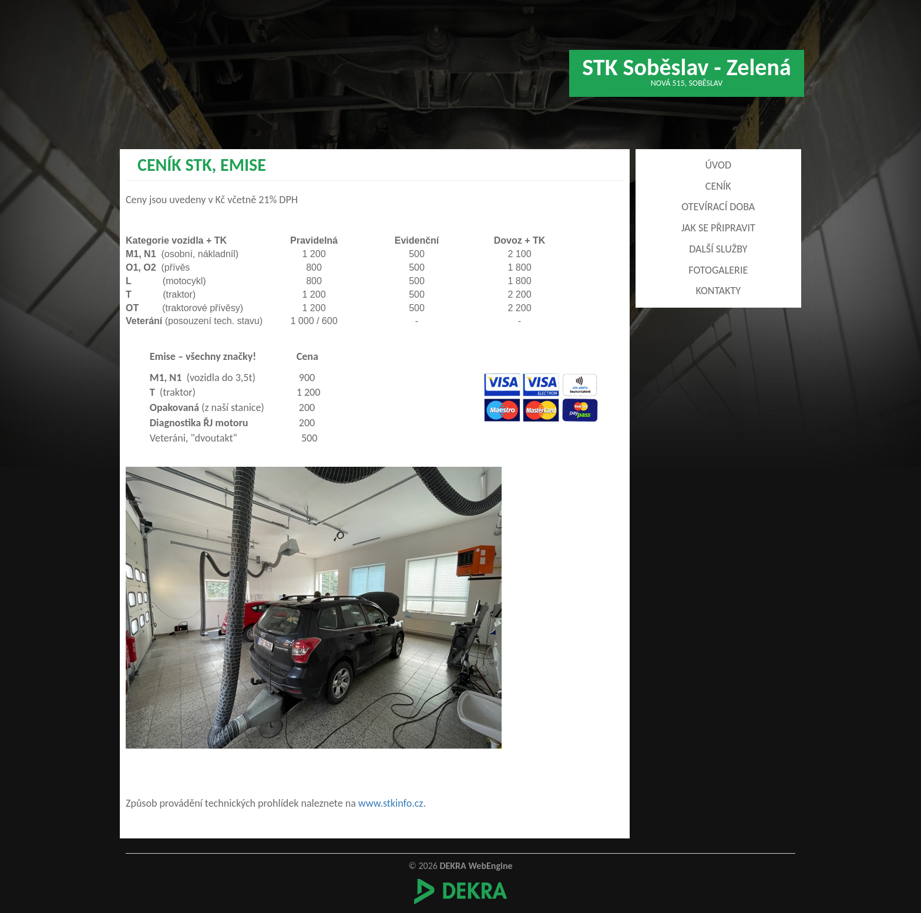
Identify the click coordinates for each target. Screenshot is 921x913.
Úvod (718, 165)
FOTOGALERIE (718, 270)
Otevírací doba (718, 206)
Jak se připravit (718, 227)
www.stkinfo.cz (390, 803)
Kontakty (718, 290)
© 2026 (460, 865)
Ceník (718, 186)
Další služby (718, 248)
